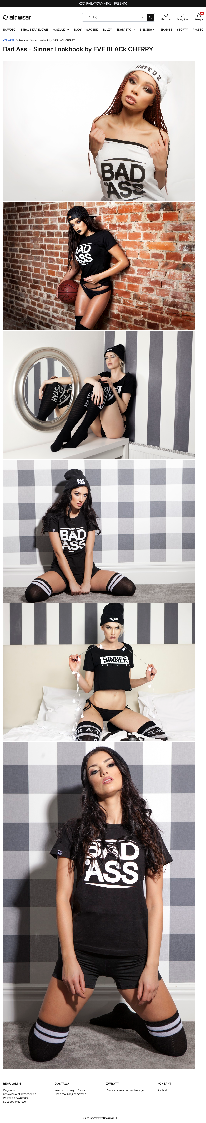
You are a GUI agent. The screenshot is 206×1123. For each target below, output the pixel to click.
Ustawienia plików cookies (20, 1094)
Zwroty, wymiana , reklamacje (125, 1090)
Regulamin (9, 1090)
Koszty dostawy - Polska (70, 1090)
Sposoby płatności (14, 1101)
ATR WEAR (9, 40)
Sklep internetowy (98, 1117)
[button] (150, 17)
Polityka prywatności (16, 1097)
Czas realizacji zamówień (70, 1094)
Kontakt (162, 1090)
